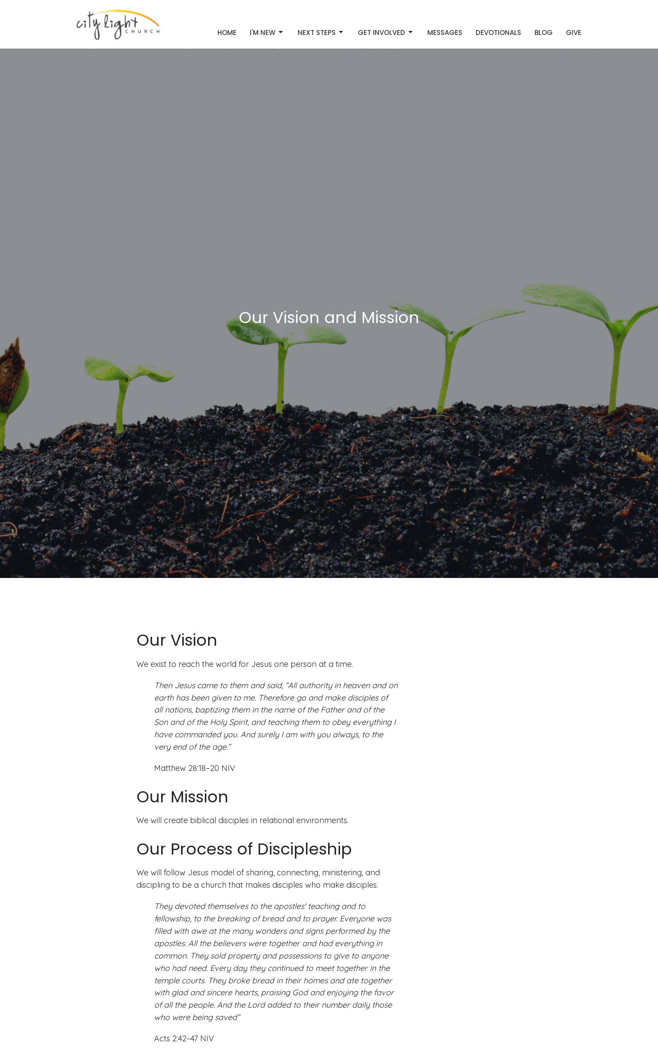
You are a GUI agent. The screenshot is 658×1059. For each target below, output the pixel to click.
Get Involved (386, 32)
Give (573, 32)
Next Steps (321, 32)
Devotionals (498, 32)
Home (226, 32)
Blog (543, 32)
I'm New (267, 32)
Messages (444, 32)
